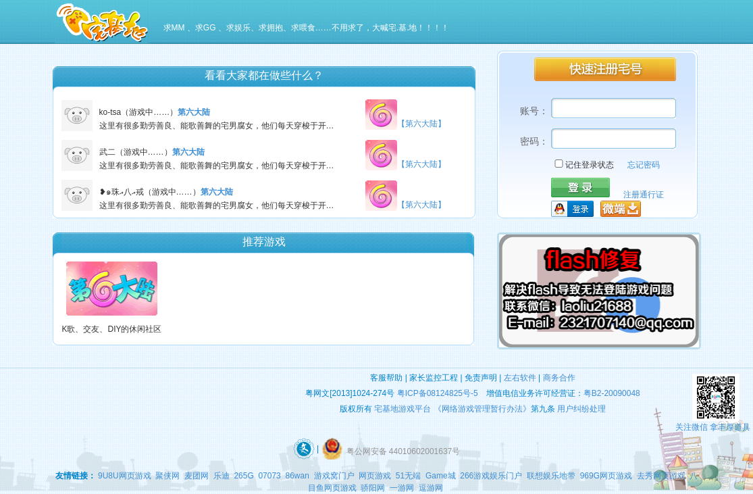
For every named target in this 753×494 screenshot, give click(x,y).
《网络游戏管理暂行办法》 (482, 409)
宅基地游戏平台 (402, 409)
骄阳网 (373, 488)
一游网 (402, 488)
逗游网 (431, 488)
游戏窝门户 (334, 475)
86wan (297, 475)
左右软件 (520, 377)
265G (243, 475)
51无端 (408, 475)
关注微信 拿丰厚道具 (712, 427)
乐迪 (221, 475)
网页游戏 (375, 475)
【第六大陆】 (421, 125)
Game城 (440, 475)
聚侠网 (167, 475)
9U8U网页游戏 (124, 475)
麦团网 (196, 475)
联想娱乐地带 (551, 475)
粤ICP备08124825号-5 (437, 393)
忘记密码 (643, 165)
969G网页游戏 (606, 475)
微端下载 (620, 209)
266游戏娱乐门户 (491, 475)
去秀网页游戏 (661, 475)
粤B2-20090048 (611, 393)
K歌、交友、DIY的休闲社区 (111, 329)
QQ (573, 209)
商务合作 (559, 377)
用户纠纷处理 (581, 409)
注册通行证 (643, 194)
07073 (269, 475)
